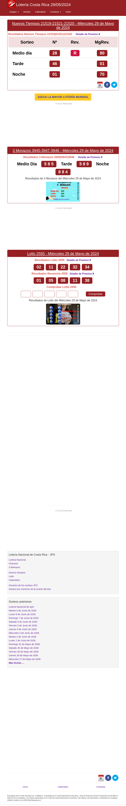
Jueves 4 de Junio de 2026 (23, 629)
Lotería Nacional (17, 559)
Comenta (100, 787)
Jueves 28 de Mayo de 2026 (23, 655)
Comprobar (95, 294)
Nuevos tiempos (17, 572)
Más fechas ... (16, 662)
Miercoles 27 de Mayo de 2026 (25, 659)
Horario (27, 12)
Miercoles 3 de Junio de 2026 (24, 633)
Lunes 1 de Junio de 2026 (22, 640)
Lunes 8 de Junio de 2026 (22, 614)
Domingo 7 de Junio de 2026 (24, 618)
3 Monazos (14, 567)
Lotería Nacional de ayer (21, 606)
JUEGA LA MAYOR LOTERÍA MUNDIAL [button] (63, 97)
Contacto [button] (55, 12)
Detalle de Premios (88, 34)
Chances (13, 563)
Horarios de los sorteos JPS (23, 585)
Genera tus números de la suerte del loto (30, 589)
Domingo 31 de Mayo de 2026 (24, 644)
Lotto (11, 576)
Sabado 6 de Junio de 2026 (23, 621)
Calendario (40, 12)
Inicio (68, 12)
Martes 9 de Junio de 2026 (22, 610)
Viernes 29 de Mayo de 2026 (24, 651)
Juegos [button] (14, 12)
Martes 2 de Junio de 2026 (22, 636)
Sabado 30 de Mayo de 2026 (24, 648)
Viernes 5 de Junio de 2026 (23, 625)
